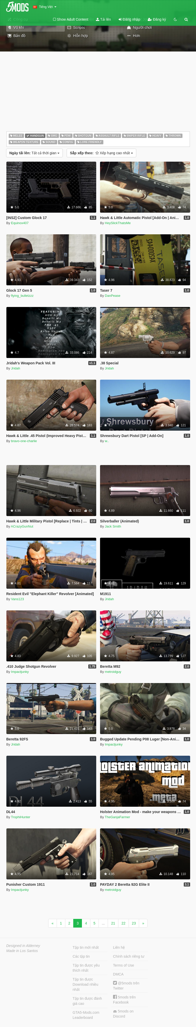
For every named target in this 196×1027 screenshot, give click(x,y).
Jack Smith (113, 526)
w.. (107, 441)
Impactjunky (20, 672)
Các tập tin (81, 956)
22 (123, 923)
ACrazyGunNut (22, 526)
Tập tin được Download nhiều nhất (86, 984)
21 (113, 923)
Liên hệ (119, 947)
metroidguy (113, 672)
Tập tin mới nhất (86, 947)
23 (134, 923)
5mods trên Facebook (124, 999)
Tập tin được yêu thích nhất (86, 967)
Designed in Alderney (23, 946)
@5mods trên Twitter (126, 985)
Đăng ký (157, 19)
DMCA (118, 974)
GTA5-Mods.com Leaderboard (86, 1015)
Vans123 (17, 599)
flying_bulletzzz (22, 296)
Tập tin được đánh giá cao (87, 1001)
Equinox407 (20, 223)
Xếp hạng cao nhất (101, 153)
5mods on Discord (123, 1013)
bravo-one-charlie (24, 441)
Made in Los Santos (22, 951)
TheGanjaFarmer (117, 817)
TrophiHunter (20, 817)
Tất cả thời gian (34, 153)
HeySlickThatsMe (118, 223)
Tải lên (103, 19)
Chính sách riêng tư (128, 956)
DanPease (112, 296)
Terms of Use (123, 965)
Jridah (15, 368)
